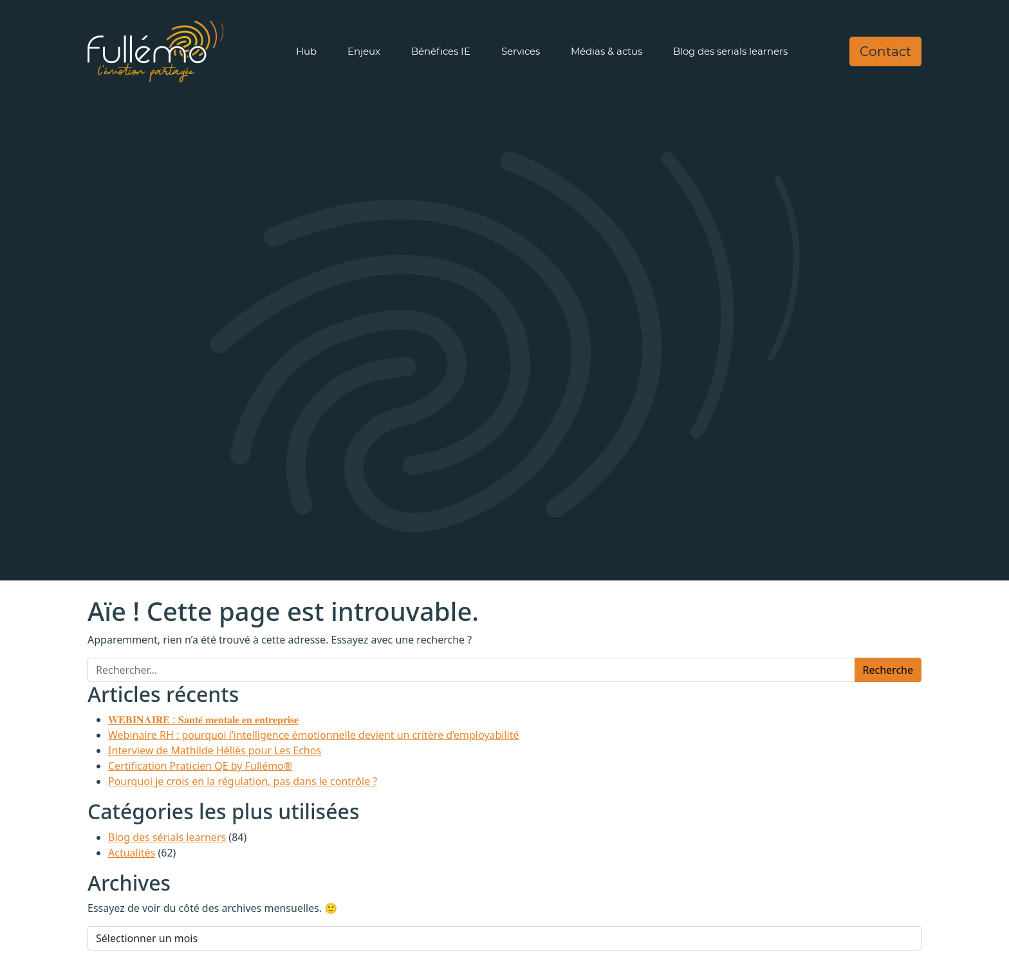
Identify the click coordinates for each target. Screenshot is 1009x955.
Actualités (131, 853)
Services (520, 51)
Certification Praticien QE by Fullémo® (200, 766)
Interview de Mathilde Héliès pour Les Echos (214, 750)
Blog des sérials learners (167, 837)
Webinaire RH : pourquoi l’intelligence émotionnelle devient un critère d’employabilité (313, 735)
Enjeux (363, 51)
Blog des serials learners (730, 51)
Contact (885, 51)
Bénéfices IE (440, 51)
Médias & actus (606, 51)
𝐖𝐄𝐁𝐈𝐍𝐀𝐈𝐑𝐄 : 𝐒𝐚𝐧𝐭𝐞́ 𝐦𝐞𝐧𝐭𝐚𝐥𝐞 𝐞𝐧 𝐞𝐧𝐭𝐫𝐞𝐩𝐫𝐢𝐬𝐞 (203, 719)
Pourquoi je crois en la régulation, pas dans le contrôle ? (242, 781)
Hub (306, 51)
